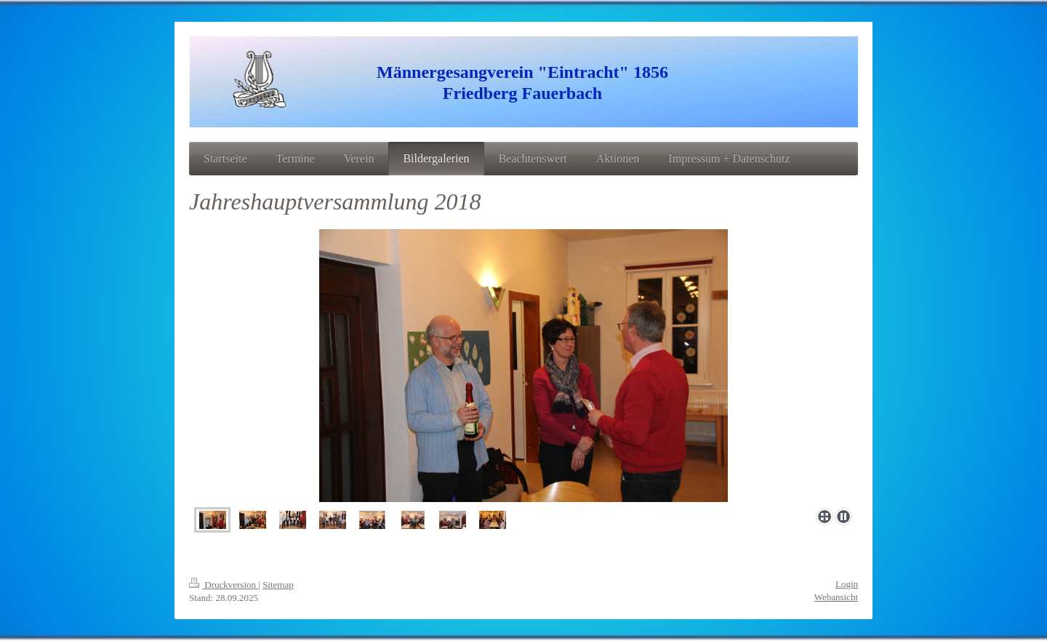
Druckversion (223, 584)
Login (846, 583)
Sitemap (278, 584)
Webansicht (836, 597)
